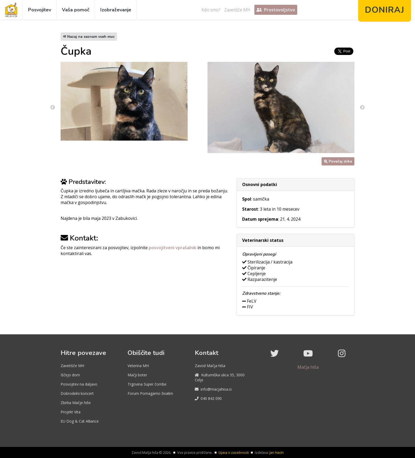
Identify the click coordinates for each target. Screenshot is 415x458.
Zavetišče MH (237, 10)
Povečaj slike (338, 161)
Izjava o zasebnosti (234, 452)
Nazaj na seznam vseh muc (89, 36)
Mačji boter (137, 374)
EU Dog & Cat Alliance (80, 421)
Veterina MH (138, 365)
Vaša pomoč (75, 10)
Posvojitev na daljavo (79, 384)
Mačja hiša (308, 367)
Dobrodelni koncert (77, 393)
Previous (52, 107)
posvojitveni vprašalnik (173, 248)
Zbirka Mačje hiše (76, 402)
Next (362, 107)
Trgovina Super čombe (147, 384)
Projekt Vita (70, 411)
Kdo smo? (210, 10)
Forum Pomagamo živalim (150, 393)
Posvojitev (39, 10)
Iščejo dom (70, 374)
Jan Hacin (276, 452)
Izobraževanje (115, 10)
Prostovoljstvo (275, 10)
